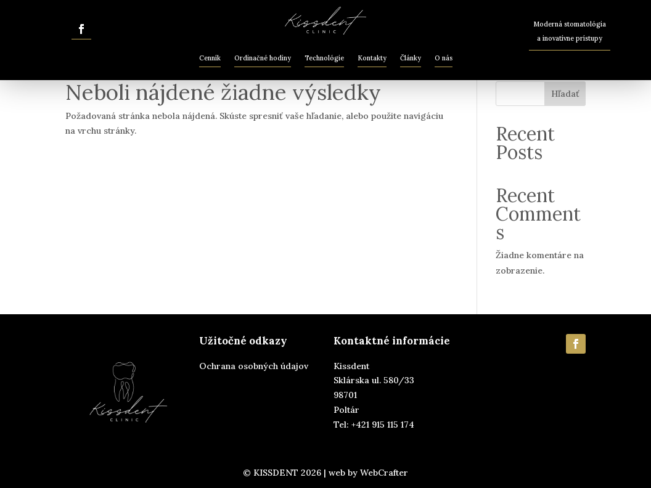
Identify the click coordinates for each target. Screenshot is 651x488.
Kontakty (372, 58)
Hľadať (565, 93)
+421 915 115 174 (382, 424)
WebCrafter (384, 472)
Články (410, 58)
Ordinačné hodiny (262, 58)
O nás (443, 58)
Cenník (210, 58)
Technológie (324, 58)
